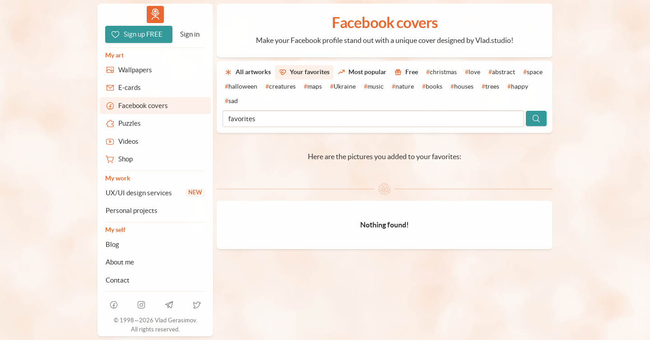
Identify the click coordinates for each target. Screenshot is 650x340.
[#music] (374, 87)
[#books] (432, 87)
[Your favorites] (304, 72)
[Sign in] (189, 34)
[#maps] (313, 87)
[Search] (536, 118)
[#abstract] (501, 72)
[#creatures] (280, 87)
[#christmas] (441, 72)
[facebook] (114, 304)
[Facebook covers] (155, 105)
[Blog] (155, 244)
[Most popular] (362, 72)
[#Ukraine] (343, 87)
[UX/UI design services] (155, 193)
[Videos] (155, 141)
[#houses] (462, 87)
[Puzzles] (155, 123)
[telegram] (169, 304)
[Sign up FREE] (138, 34)
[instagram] (142, 304)
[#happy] (517, 87)
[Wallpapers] (155, 70)
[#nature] (403, 87)
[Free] (406, 72)
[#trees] (490, 87)
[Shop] (155, 159)
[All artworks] (248, 72)
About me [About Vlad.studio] (120, 262)
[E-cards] (155, 87)
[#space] (533, 72)
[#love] (472, 72)
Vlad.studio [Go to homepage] (155, 14)
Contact (118, 280)
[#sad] (231, 101)
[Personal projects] (155, 210)
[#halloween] (241, 87)
